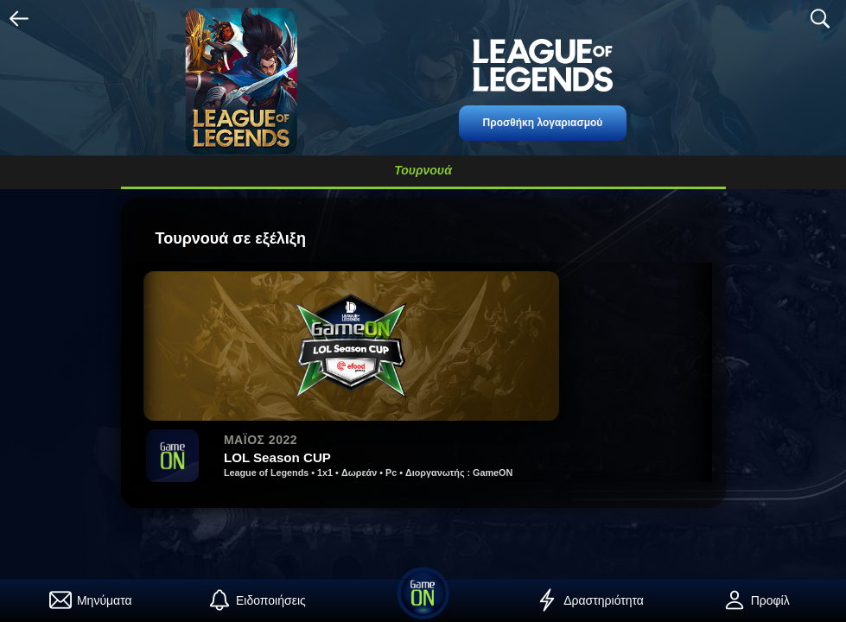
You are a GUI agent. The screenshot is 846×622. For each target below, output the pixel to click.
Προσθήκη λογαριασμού (543, 123)
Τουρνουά (423, 170)
